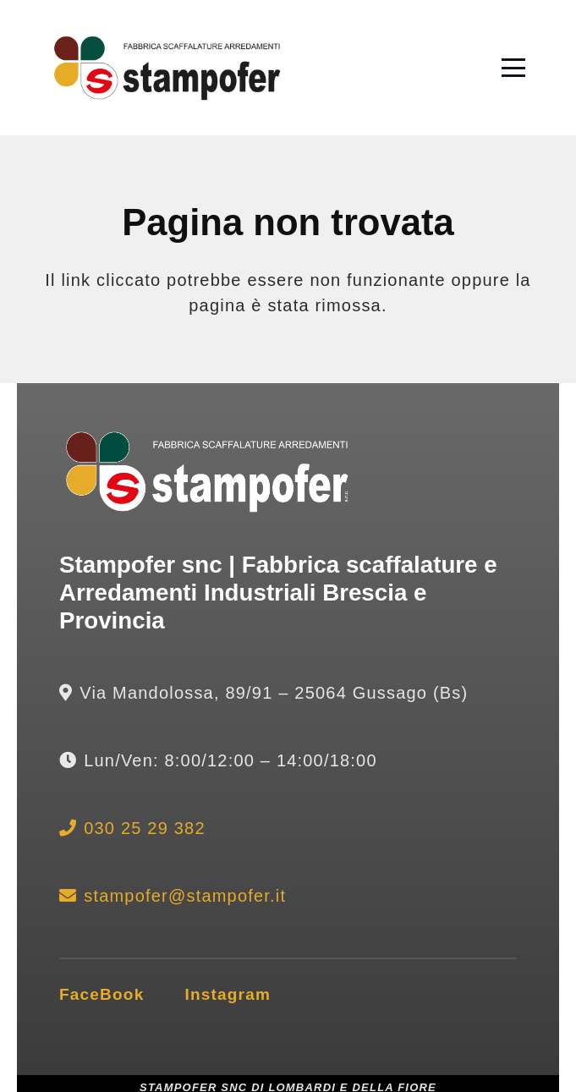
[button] (513, 68)
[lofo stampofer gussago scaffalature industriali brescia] (167, 68)
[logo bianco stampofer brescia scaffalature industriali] (207, 472)
